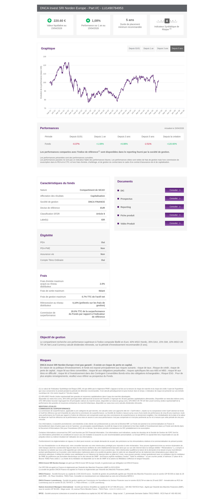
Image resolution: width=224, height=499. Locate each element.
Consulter (174, 190)
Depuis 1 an (149, 48)
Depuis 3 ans (162, 48)
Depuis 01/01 (134, 48)
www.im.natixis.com (117, 489)
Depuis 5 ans (177, 48)
